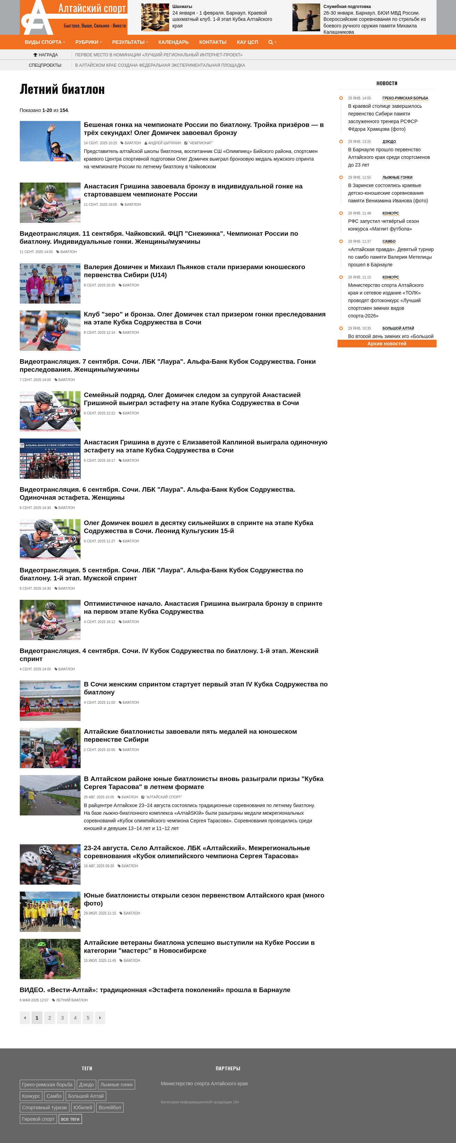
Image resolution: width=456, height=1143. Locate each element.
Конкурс (31, 1096)
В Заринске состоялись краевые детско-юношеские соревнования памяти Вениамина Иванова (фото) (388, 193)
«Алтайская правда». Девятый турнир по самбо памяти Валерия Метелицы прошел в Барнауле (391, 257)
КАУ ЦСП (247, 42)
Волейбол (110, 1107)
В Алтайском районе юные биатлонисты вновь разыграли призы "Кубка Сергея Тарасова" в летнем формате (204, 782)
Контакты (212, 42)
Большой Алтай (85, 1096)
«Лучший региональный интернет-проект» (159, 55)
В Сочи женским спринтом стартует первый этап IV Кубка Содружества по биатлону (206, 688)
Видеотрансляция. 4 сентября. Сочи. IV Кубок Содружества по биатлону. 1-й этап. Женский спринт (169, 654)
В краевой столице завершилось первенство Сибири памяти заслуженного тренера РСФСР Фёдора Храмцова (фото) (385, 117)
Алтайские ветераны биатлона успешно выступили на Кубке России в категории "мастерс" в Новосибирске (199, 946)
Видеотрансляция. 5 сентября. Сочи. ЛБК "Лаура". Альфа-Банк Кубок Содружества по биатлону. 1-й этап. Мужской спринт (162, 574)
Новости (386, 83)
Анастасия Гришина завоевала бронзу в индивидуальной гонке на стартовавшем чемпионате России (193, 190)
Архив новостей (386, 343)
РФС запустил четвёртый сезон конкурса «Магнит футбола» (383, 225)
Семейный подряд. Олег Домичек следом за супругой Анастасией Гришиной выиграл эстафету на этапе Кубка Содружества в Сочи (192, 399)
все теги (70, 1119)
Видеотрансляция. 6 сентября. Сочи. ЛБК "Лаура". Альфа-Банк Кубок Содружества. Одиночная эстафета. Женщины (158, 493)
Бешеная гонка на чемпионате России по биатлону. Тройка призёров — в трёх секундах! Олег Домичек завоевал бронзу (204, 128)
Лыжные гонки (116, 1084)
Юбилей (83, 1107)
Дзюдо (86, 1084)
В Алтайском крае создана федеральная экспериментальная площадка (160, 65)
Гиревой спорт (38, 1119)
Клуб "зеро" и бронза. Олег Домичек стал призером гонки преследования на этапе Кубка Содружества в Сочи (205, 318)
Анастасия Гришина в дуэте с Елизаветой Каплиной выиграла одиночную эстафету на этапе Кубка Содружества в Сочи (206, 446)
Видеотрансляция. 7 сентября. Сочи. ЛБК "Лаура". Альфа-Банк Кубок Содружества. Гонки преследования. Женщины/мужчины (168, 365)
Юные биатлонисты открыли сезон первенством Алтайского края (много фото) (204, 899)
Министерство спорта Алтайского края (204, 1083)
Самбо (54, 1096)
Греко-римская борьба (47, 1084)
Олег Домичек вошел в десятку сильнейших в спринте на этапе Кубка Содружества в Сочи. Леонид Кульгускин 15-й (199, 526)
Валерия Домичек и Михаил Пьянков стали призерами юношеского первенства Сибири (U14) (194, 271)
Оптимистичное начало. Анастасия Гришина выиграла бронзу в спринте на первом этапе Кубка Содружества (203, 607)
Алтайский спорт (92, 7)
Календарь (173, 42)
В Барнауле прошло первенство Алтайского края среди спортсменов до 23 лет (389, 157)
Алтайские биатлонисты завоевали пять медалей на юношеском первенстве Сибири (190, 735)
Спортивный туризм (44, 1107)
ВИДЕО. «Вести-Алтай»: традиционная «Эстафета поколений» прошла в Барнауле (155, 989)
